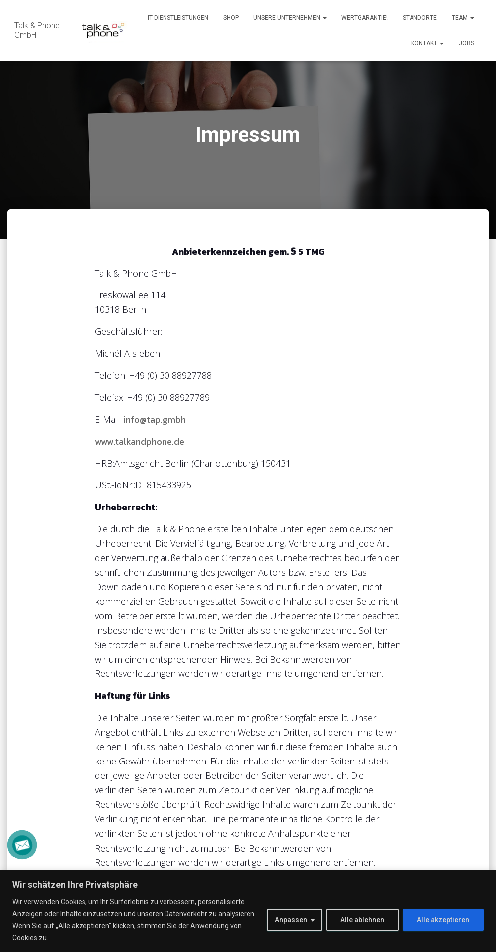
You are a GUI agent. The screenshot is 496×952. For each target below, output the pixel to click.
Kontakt (427, 43)
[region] (248, 911)
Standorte (420, 17)
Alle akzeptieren (443, 920)
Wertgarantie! (364, 17)
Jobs (466, 43)
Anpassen (291, 920)
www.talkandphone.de (139, 441)
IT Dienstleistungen (178, 17)
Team (463, 17)
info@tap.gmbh (154, 419)
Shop (231, 17)
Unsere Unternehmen (290, 17)
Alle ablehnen (362, 920)
